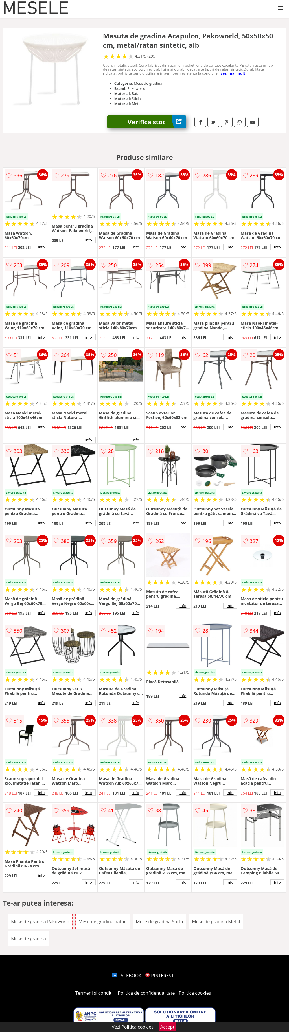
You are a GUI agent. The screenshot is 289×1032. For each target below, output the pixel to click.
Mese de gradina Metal (216, 921)
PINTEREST (159, 975)
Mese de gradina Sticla (159, 921)
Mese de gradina (28, 938)
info (41, 247)
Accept (167, 1027)
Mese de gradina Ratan (102, 921)
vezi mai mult (232, 73)
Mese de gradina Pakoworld (40, 921)
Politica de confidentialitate (146, 993)
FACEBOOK (126, 975)
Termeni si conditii (94, 993)
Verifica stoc (157, 121)
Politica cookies (195, 993)
